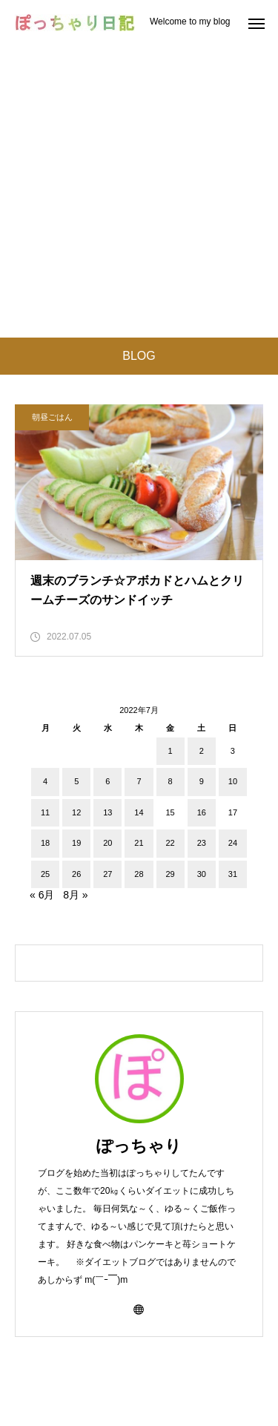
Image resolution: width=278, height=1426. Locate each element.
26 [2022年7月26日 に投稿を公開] (76, 874)
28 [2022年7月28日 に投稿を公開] (138, 874)
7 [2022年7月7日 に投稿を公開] (138, 781)
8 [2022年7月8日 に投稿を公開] (170, 781)
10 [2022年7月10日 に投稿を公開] (232, 781)
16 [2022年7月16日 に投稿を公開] (201, 812)
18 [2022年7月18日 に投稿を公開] (45, 842)
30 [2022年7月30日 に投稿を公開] (201, 874)
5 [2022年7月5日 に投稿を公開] (76, 781)
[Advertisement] (139, 191)
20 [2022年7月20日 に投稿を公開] (107, 842)
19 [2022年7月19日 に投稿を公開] (76, 842)
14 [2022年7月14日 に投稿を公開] (138, 812)
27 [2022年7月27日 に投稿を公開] (107, 874)
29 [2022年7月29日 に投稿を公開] (170, 874)
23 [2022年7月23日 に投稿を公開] (201, 842)
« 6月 (42, 895)
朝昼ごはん (52, 417)
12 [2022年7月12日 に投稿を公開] (76, 812)
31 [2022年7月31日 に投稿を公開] (232, 874)
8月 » (75, 895)
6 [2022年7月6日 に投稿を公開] (107, 781)
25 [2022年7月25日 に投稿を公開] (45, 874)
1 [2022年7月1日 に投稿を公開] (170, 750)
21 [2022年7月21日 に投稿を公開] (138, 842)
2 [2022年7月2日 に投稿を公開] (201, 750)
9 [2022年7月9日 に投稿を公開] (201, 781)
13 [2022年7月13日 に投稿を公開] (107, 812)
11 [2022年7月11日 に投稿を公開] (45, 812)
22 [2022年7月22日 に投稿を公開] (170, 842)
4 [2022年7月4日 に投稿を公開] (45, 781)
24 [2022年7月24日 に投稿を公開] (232, 842)
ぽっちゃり (139, 1146)
